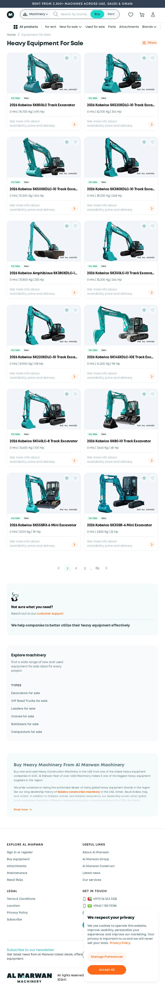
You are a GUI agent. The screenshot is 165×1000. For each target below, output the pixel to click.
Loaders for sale (23, 708)
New (26, 98)
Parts (112, 27)
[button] (35, 14)
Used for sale (95, 27)
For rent (50, 27)
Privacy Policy (120, 943)
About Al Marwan (95, 852)
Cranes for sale (22, 716)
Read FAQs (15, 880)
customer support (50, 613)
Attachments (129, 27)
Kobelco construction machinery (79, 792)
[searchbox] (74, 14)
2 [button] (76, 568)
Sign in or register (20, 852)
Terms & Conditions (21, 899)
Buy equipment (18, 859)
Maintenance (17, 873)
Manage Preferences (107, 957)
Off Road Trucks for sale (29, 701)
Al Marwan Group (95, 859)
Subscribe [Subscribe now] (14, 919)
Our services (91, 880)
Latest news (91, 873)
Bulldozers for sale (25, 724)
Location (13, 906)
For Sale (15, 98)
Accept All (107, 970)
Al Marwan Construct (98, 866)
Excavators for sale (25, 693)
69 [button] (97, 568)
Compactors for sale (26, 732)
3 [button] (85, 568)
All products (25, 27)
